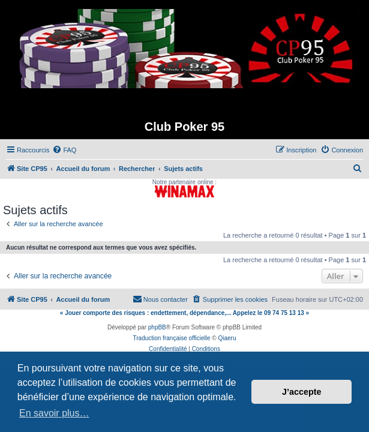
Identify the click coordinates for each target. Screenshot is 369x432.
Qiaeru (227, 338)
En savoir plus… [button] (54, 413)
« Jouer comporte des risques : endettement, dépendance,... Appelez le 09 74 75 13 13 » (184, 313)
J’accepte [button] (302, 392)
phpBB (157, 327)
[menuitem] (64, 150)
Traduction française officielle (172, 338)
